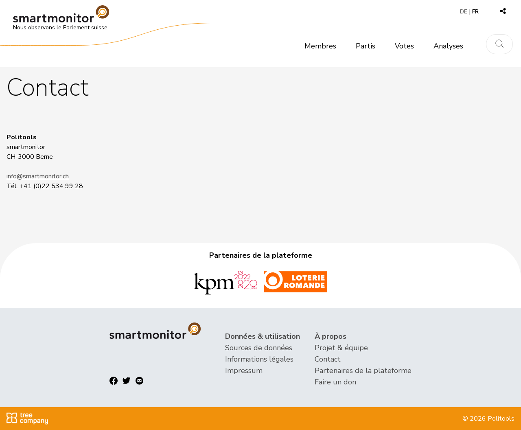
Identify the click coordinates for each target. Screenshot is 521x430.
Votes (404, 46)
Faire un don (335, 382)
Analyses (448, 46)
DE (463, 11)
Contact (328, 359)
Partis (365, 46)
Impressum (244, 370)
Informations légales (259, 359)
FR (475, 11)
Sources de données (258, 348)
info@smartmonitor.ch (38, 176)
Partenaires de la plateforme (363, 370)
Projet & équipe (341, 348)
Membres (320, 46)
